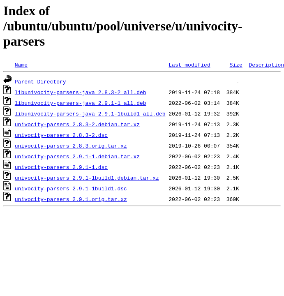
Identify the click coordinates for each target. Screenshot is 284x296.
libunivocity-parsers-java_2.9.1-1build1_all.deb (90, 113)
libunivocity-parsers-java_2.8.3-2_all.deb (80, 92)
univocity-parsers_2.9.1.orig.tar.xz (71, 199)
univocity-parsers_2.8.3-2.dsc (61, 135)
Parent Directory (40, 81)
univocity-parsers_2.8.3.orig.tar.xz (71, 145)
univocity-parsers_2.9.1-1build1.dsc (71, 188)
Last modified (189, 64)
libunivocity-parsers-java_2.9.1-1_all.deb (80, 102)
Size (235, 64)
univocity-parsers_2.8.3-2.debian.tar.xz (77, 124)
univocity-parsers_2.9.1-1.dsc (61, 167)
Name (21, 64)
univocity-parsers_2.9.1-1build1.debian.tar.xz (87, 177)
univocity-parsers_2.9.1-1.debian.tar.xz (77, 156)
